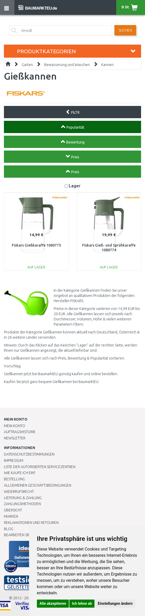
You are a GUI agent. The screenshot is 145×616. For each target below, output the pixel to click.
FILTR (73, 112)
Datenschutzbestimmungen (29, 454)
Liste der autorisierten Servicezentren (39, 467)
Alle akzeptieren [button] (53, 603)
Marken (11, 516)
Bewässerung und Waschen (67, 65)
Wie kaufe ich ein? (19, 473)
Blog (8, 529)
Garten (27, 65)
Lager (75, 185)
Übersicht (13, 510)
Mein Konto (14, 426)
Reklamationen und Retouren (31, 523)
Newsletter (14, 438)
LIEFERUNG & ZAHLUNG (23, 498)
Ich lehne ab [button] (82, 603)
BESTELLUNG (14, 479)
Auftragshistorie (20, 432)
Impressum (13, 460)
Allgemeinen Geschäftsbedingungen (37, 485)
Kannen (107, 65)
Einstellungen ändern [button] (115, 603)
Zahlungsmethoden (22, 504)
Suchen (125, 30)
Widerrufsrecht (19, 491)
